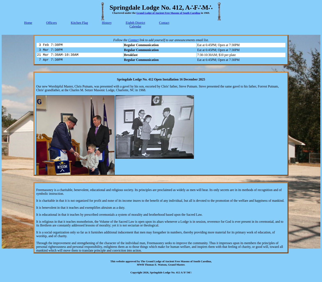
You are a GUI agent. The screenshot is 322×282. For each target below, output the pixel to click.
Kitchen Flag (79, 22)
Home (28, 22)
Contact (164, 22)
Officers (51, 22)
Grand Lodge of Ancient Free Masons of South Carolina (168, 12)
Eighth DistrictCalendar (135, 24)
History (107, 22)
